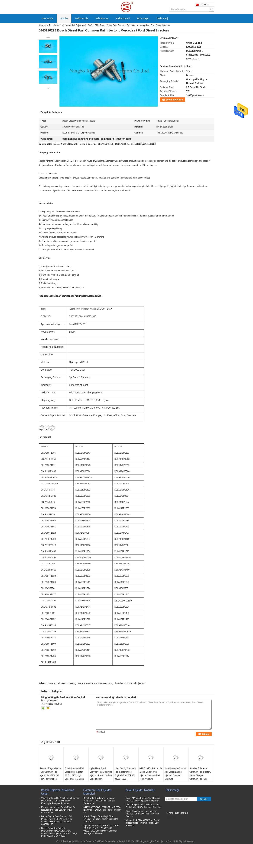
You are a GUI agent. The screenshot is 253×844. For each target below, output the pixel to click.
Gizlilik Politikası (64, 841)
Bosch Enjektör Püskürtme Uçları (57, 792)
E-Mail (169, 812)
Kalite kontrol (123, 18)
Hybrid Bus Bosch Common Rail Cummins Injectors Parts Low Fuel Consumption (101, 773)
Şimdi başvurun (174, 99)
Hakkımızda (81, 18)
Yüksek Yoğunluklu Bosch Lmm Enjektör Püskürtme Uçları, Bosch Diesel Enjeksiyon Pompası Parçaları (60, 801)
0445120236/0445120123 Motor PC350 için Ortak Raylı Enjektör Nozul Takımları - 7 (102, 810)
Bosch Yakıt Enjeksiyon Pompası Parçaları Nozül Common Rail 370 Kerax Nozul (99, 801)
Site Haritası (181, 812)
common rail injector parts (61, 683)
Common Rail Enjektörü (73, 25)
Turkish (204, 4)
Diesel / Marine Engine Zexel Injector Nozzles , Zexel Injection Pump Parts (143, 799)
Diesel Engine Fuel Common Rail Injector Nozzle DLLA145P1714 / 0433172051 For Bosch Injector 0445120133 (56, 820)
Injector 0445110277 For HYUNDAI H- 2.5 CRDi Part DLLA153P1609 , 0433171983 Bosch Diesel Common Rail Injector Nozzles (101, 829)
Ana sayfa (47, 18)
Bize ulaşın (143, 18)
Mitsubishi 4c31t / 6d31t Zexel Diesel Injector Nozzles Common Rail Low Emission (143, 823)
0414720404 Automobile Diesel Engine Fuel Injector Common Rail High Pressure (151, 773)
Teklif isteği (162, 18)
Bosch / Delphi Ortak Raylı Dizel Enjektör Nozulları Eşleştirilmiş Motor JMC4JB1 (100, 819)
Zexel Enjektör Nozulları (140, 790)
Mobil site (170, 817)
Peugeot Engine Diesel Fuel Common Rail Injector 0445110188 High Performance (50, 773)
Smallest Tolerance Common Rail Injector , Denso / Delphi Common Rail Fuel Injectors (200, 775)
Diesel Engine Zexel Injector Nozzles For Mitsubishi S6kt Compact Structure (144, 805)
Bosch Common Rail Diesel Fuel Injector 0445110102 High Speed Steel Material (74, 773)
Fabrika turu (102, 18)
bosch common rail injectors (130, 683)
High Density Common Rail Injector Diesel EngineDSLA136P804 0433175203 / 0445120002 (125, 775)
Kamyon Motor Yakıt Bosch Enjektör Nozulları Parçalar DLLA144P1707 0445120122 (58, 810)
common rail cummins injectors (95, 683)
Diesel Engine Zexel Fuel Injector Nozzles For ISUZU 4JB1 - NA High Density (142, 814)
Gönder (204, 799)
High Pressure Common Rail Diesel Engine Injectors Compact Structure (175, 773)
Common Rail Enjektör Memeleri (97, 792)
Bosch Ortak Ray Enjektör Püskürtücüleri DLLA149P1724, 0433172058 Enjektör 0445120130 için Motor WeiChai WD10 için (59, 832)
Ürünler (64, 18)
